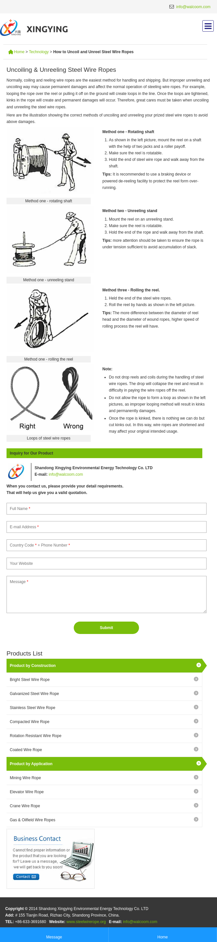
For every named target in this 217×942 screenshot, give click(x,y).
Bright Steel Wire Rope (30, 679)
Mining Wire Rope (25, 778)
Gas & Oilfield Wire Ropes (32, 820)
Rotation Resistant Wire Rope (35, 736)
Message (54, 933)
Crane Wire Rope (25, 806)
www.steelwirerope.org (86, 921)
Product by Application (31, 764)
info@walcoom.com (193, 7)
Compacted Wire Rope (29, 721)
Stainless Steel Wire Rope (32, 707)
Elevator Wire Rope (27, 792)
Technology (38, 52)
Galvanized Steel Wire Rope (34, 693)
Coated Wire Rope (26, 750)
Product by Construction (33, 665)
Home (19, 52)
